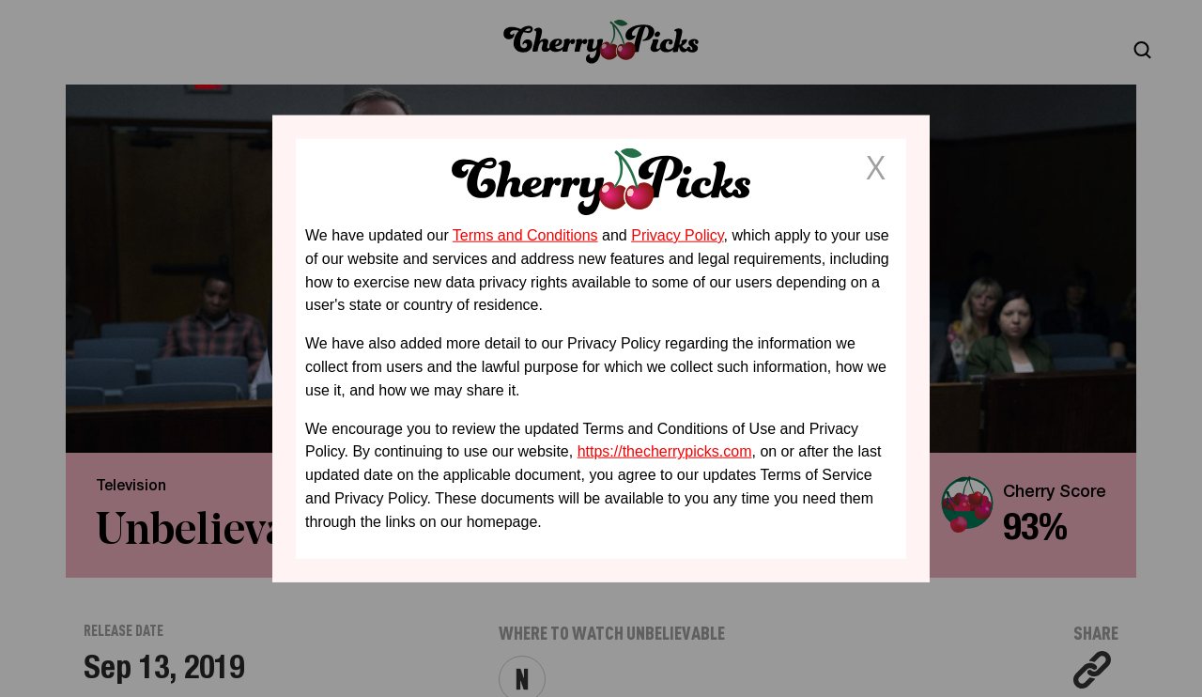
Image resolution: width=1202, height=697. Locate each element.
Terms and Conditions (525, 235)
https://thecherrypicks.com (665, 451)
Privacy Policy (677, 235)
